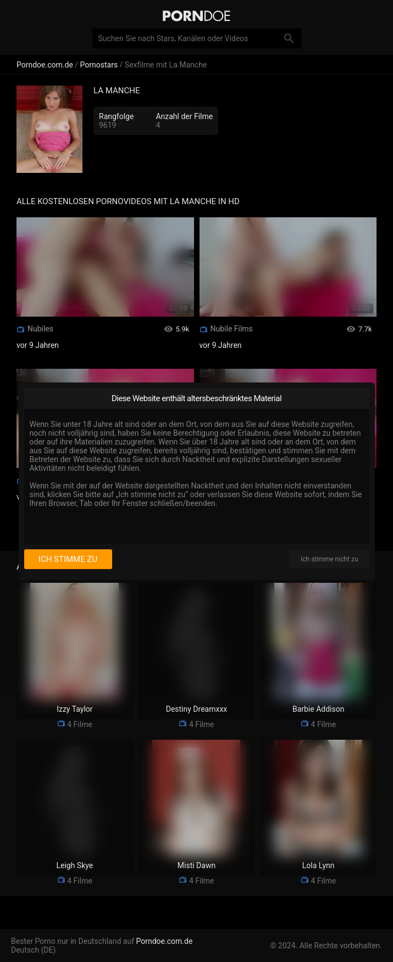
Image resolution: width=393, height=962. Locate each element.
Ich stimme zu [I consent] (67, 559)
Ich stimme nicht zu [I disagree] (329, 559)
